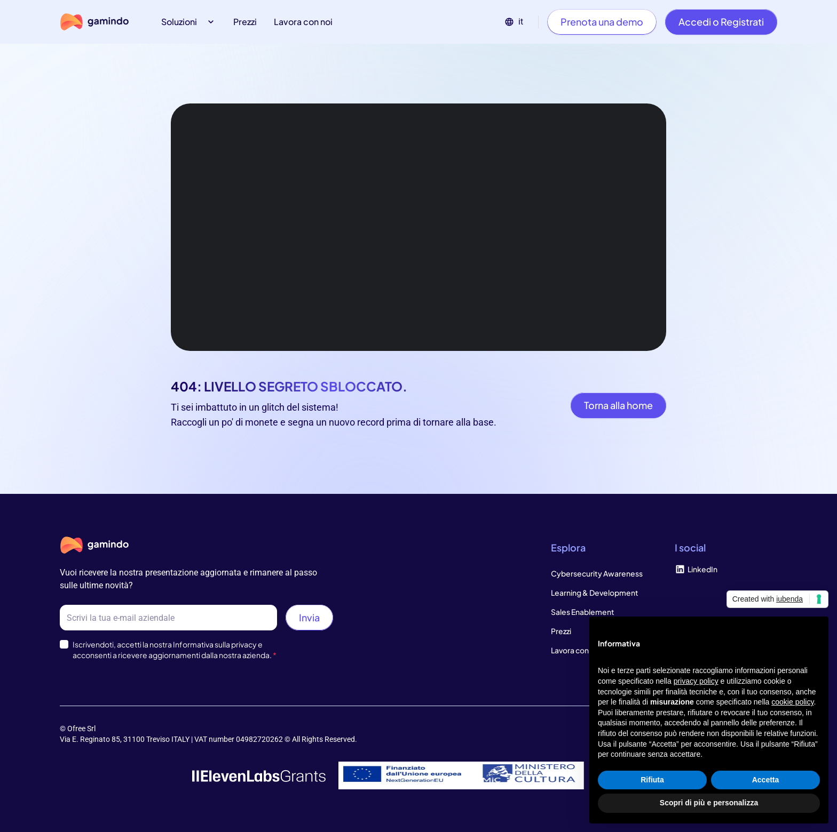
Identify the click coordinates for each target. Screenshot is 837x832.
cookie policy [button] (792, 702)
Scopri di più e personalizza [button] (709, 802)
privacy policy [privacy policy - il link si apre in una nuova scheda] (696, 681)
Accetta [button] (765, 779)
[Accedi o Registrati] (721, 22)
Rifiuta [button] (652, 779)
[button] (189, 22)
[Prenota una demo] (602, 22)
